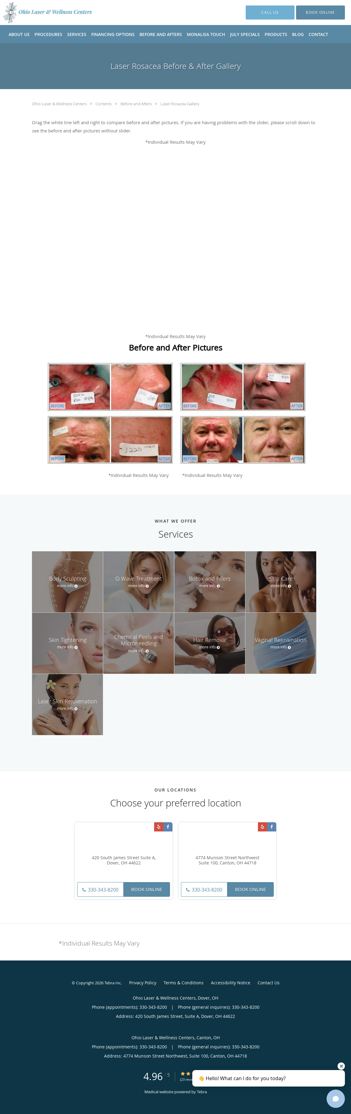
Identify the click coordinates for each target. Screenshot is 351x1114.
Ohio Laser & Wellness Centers (60, 103)
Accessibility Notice (230, 983)
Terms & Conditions (184, 983)
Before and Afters (137, 103)
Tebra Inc (112, 983)
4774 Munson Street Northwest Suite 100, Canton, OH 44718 (227, 860)
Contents (104, 103)
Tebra (202, 1091)
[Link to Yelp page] (158, 826)
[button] (320, 12)
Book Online (146, 889)
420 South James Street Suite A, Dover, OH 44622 (124, 860)
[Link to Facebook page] (167, 826)
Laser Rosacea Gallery (180, 103)
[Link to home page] (39, 12)
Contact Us (269, 983)
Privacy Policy (142, 983)
